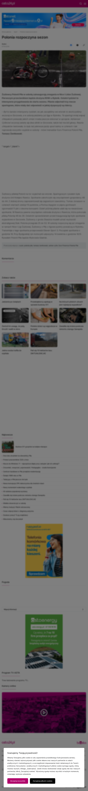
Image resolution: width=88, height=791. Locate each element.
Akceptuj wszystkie (17, 781)
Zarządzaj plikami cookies (42, 781)
